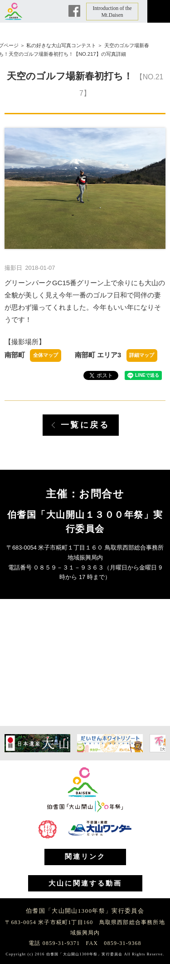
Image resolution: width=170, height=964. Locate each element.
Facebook (74, 11)
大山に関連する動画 (85, 883)
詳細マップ (141, 355)
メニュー (158, 11)
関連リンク (85, 856)
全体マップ (45, 355)
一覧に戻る (85, 424)
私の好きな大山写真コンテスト (61, 45)
